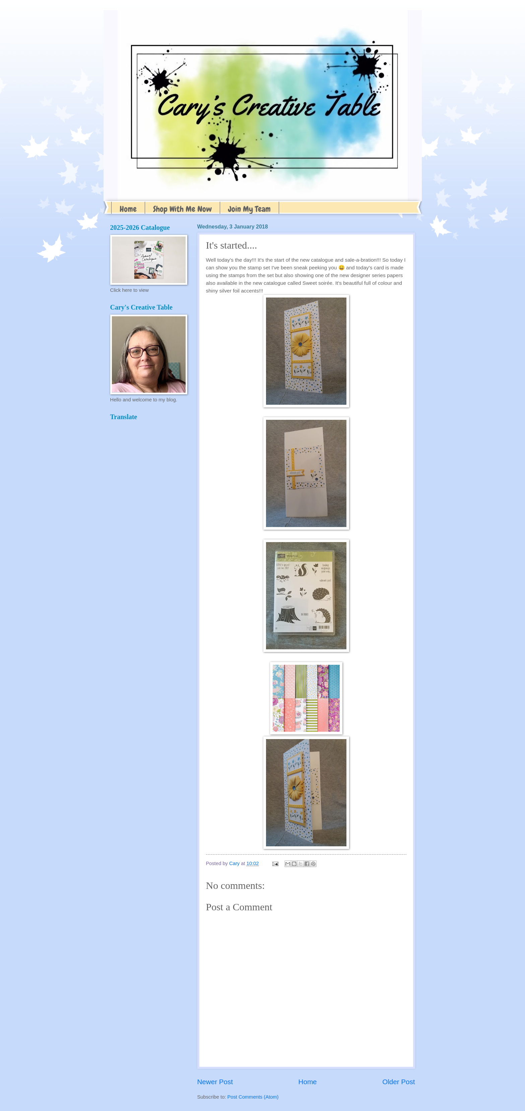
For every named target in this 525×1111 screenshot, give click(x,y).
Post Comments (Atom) (253, 1097)
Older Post (398, 1082)
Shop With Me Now (182, 209)
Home (128, 209)
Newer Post (215, 1082)
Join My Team (249, 209)
